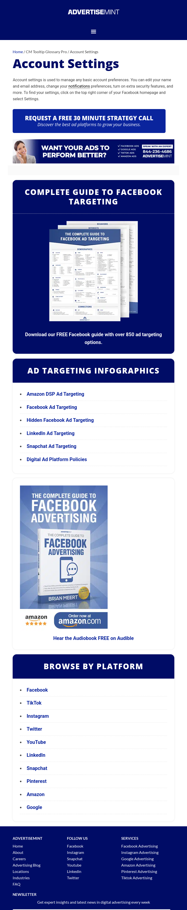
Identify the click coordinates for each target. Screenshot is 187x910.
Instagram (38, 716)
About (18, 852)
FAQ (16, 884)
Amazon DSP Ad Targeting (55, 394)
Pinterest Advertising (139, 871)
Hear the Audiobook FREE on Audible (93, 638)
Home (18, 846)
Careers (19, 858)
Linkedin (74, 871)
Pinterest (37, 781)
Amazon (36, 794)
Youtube (74, 865)
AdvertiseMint (93, 11)
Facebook (37, 690)
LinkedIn (36, 755)
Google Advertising (137, 858)
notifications (79, 86)
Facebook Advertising (139, 846)
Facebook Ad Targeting (52, 407)
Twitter (34, 729)
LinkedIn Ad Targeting (51, 433)
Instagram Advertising (140, 852)
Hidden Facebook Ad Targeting (60, 420)
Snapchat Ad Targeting (51, 446)
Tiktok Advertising (136, 877)
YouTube (36, 742)
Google (34, 807)
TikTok (34, 703)
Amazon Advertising (138, 865)
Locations (21, 871)
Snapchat (37, 768)
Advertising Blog (26, 865)
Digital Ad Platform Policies (57, 459)
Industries (21, 877)
